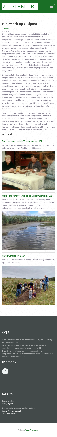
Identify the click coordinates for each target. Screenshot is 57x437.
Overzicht (6, 28)
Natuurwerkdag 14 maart (13, 256)
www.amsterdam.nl (10, 413)
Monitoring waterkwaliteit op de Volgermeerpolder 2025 (28, 196)
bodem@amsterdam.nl (11, 411)
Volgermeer (18, 6)
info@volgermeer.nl (10, 404)
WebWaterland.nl (32, 430)
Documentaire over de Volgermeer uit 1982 (22, 141)
